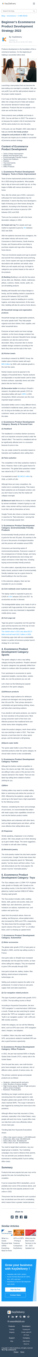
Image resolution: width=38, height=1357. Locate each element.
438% (24, 394)
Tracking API (26, 1329)
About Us (26, 1344)
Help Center (26, 1341)
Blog (3, 16)
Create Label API (26, 1332)
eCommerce (11, 16)
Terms (22, 1352)
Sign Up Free (15, 1289)
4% (25, 228)
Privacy (16, 1352)
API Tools (26, 1335)
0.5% (10, 597)
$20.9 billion (6, 364)
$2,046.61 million (24, 476)
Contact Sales (15, 1295)
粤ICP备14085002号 (9, 1350)
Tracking (11, 1329)
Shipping (11, 1332)
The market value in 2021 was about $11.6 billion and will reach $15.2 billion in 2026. (17, 633)
